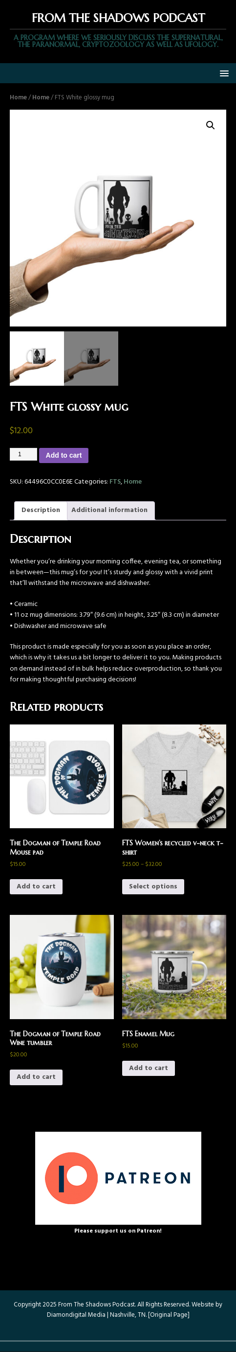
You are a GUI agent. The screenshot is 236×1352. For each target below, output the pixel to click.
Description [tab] (40, 510)
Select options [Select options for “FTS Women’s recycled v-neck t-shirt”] (153, 886)
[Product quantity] (23, 454)
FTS (115, 482)
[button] (223, 73)
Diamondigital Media (76, 1315)
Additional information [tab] (109, 510)
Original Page (169, 1315)
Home (18, 98)
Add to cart (64, 455)
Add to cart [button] (36, 886)
